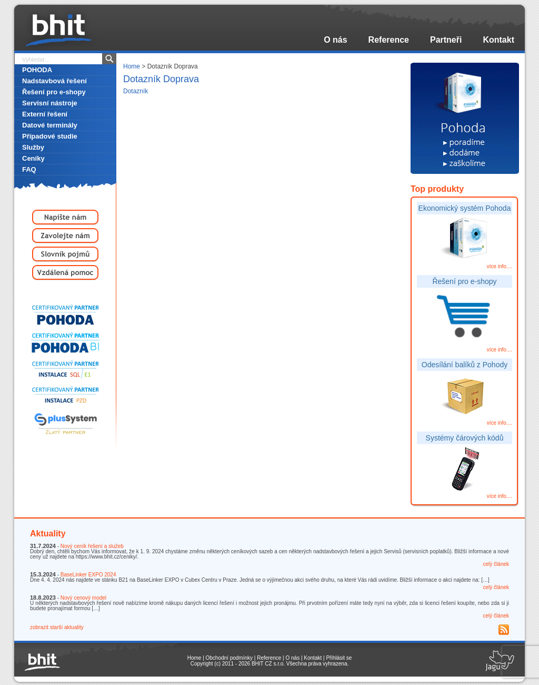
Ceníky (33, 158)
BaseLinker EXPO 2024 (88, 575)
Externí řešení (44, 114)
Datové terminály (49, 125)
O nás (335, 39)
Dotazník (135, 91)
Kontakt (498, 39)
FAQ (29, 169)
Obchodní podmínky (229, 658)
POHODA (37, 70)
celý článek (496, 564)
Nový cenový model (83, 598)
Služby (33, 147)
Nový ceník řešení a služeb (92, 546)
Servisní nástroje (49, 103)
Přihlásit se (339, 658)
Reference (388, 39)
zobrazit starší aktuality (57, 627)
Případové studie (49, 136)
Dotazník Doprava (161, 79)
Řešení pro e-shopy (54, 92)
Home (131, 66)
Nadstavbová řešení (54, 81)
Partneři (446, 39)
